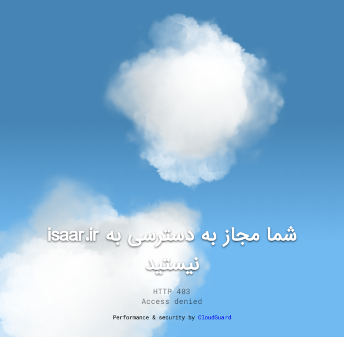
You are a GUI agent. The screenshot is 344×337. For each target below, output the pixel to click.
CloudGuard (214, 317)
